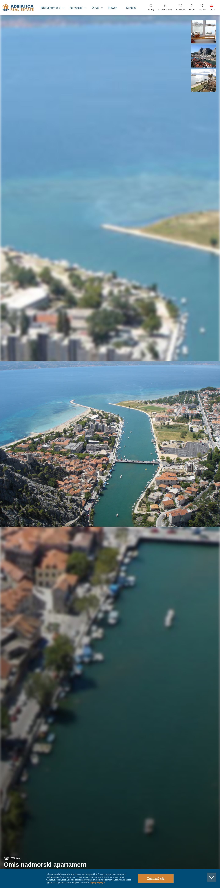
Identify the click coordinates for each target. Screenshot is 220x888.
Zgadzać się (155, 878)
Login (191, 9)
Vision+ (202, 9)
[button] (203, 31)
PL (212, 9)
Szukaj (151, 9)
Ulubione (180, 9)
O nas (95, 7)
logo (18, 7)
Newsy (112, 7)
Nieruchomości (51, 7)
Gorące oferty (165, 9)
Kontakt (131, 7)
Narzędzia (76, 7)
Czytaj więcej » (97, 882)
